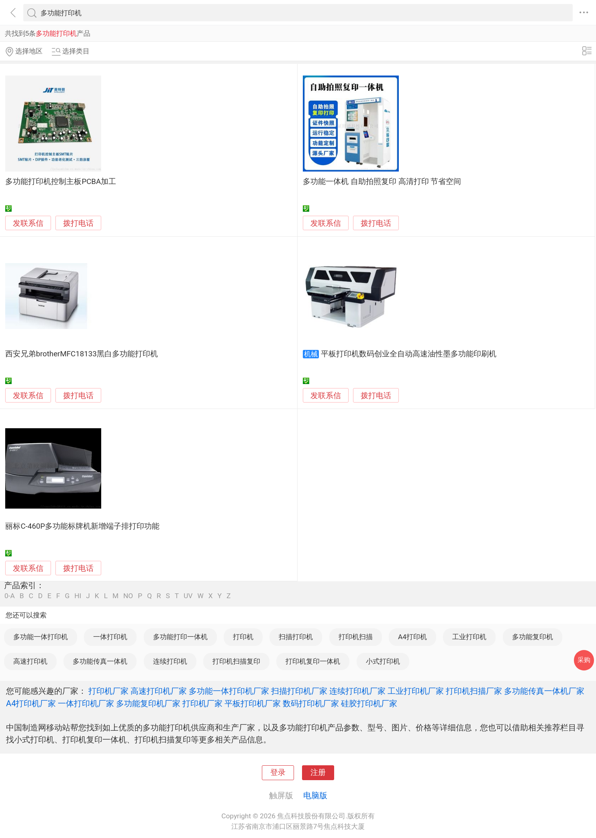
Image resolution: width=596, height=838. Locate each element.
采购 (584, 660)
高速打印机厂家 (159, 691)
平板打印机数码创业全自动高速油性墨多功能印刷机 (408, 354)
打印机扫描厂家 (474, 691)
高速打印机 (30, 661)
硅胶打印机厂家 (369, 703)
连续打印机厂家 (357, 691)
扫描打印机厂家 (299, 691)
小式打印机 (383, 661)
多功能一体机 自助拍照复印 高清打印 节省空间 (382, 181)
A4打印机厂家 (31, 703)
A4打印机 (412, 637)
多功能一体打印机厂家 (229, 691)
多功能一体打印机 (40, 637)
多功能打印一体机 (180, 637)
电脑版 (315, 795)
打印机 (243, 637)
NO (128, 596)
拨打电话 (78, 223)
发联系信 (28, 223)
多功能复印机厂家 (148, 703)
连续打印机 (170, 661)
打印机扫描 (356, 637)
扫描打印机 (296, 637)
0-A (9, 596)
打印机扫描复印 (236, 661)
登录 (278, 772)
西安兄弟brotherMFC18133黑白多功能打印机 (81, 354)
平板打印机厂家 (253, 703)
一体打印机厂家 (86, 703)
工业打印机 (469, 637)
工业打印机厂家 (416, 691)
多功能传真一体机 (100, 661)
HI (77, 596)
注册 (318, 772)
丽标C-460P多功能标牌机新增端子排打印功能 (82, 526)
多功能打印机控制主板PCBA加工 (60, 181)
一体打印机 (110, 637)
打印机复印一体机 (313, 661)
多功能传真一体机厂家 (544, 691)
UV (188, 596)
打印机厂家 (108, 691)
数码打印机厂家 (311, 703)
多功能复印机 (532, 637)
